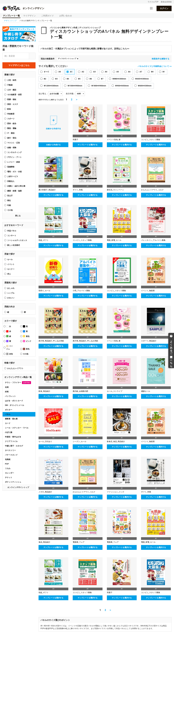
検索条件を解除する (160, 59)
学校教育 (10, 114)
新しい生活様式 (13, 245)
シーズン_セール (79, 441)
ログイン (164, 8)
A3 (94, 72)
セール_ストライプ (114, 391)
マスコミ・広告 (13, 143)
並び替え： (43, 94)
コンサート (11, 236)
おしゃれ (10, 288)
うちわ (7, 468)
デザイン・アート (14, 157)
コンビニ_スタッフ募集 (150, 140)
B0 (152, 72)
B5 (79, 79)
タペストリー (10, 450)
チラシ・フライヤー (18, 382)
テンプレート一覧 (11, 15)
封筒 (7, 392)
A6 (129, 72)
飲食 (9, 109)
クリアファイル (11, 441)
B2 (45, 79)
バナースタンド (11, 455)
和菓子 (75, 140)
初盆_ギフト (43, 240)
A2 (83, 72)
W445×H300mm (142, 79)
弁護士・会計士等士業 (16, 186)
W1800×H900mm (98, 86)
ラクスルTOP (153, 2)
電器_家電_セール (114, 240)
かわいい (10, 298)
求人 (9, 274)
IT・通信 (10, 133)
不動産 (10, 85)
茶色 (26, 349)
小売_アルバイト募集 (81, 291)
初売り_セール (44, 291)
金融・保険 (11, 148)
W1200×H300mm (51, 86)
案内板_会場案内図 (80, 391)
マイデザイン (29, 15)
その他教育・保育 (14, 95)
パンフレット (10, 396)
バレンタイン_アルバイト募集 (153, 240)
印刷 (9, 205)
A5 (117, 72)
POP (7, 464)
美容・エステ (12, 104)
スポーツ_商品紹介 (148, 341)
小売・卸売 (11, 80)
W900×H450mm (122, 86)
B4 (68, 79)
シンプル (10, 293)
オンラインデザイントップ (18, 487)
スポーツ (10, 119)
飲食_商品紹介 (44, 391)
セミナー (10, 269)
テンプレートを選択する (88, 145)
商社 (9, 200)
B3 (56, 79)
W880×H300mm (119, 79)
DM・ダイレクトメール (14, 405)
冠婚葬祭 (10, 167)
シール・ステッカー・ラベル (16, 428)
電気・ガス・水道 (14, 172)
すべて (46, 72)
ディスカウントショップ (67, 59)
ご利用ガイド (47, 15)
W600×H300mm (144, 86)
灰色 (9, 354)
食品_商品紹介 (44, 542)
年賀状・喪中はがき (13, 437)
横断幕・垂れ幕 (11, 419)
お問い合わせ (65, 15)
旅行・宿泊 (11, 138)
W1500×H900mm (75, 86)
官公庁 (10, 196)
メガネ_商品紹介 (45, 492)
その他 (10, 210)
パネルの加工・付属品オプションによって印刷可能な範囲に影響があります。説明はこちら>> (84, 48)
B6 (91, 79)
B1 (164, 72)
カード (7, 423)
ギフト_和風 (78, 190)
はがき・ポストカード (14, 401)
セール (10, 259)
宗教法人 (10, 181)
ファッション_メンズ (115, 492)
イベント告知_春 (113, 140)
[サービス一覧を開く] (151, 8)
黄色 (26, 336)
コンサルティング (14, 152)
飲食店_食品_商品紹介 (116, 441)
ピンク (27, 341)
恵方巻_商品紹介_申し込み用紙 (51, 341)
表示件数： (71, 94)
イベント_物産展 (148, 291)
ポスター (8, 410)
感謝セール (145, 391)
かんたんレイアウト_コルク (152, 190)
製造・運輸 (11, 128)
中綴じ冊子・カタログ (14, 446)
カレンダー (9, 473)
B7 (102, 79)
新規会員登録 (166, 2)
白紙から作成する (53, 145)
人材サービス (12, 176)
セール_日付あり (45, 441)
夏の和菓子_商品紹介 (47, 190)
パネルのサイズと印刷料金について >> (155, 66)
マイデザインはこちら (19, 65)
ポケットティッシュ (13, 482)
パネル (7, 414)
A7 (141, 72)
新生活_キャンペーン (115, 190)
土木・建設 (11, 90)
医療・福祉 (11, 99)
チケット (8, 477)
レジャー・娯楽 (13, 162)
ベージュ (9, 347)
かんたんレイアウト (15, 368)
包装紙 (7, 459)
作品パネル (11, 231)
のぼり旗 (8, 432)
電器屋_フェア (78, 542)
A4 (106, 72)
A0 (59, 72)
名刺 (7, 387)
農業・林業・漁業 (14, 191)
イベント (10, 264)
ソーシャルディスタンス (17, 240)
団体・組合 (11, 123)
